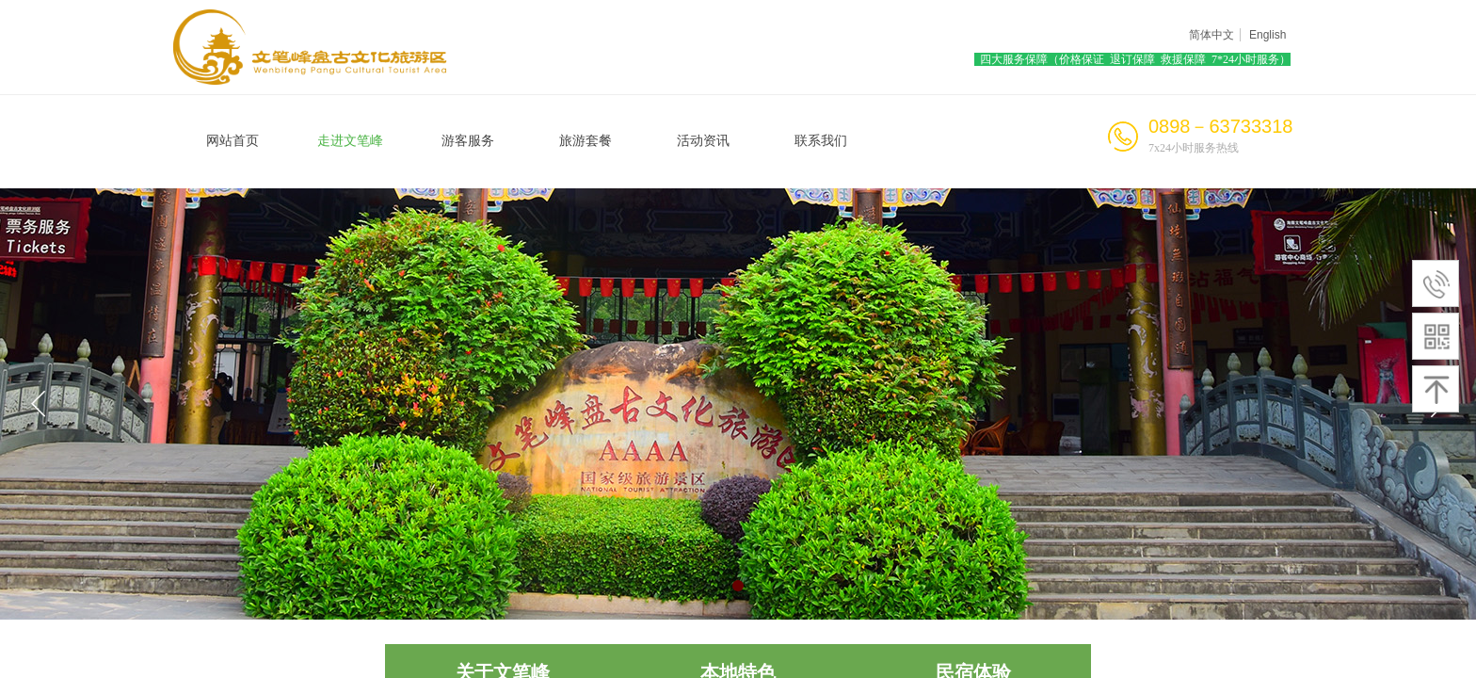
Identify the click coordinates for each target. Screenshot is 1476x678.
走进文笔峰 (350, 141)
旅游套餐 (585, 141)
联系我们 (820, 141)
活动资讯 (703, 141)
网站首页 (232, 141)
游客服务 (467, 141)
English (1267, 34)
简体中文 (1211, 34)
